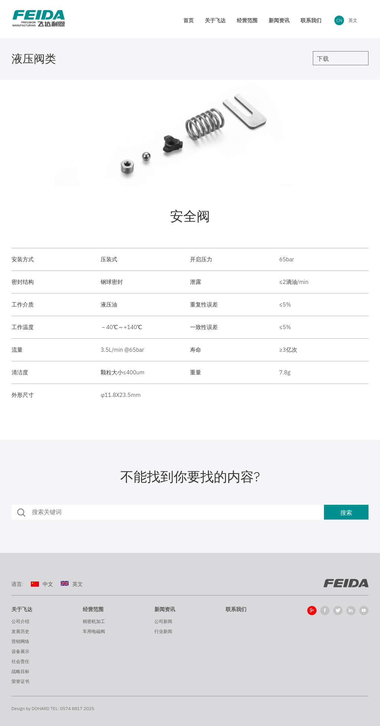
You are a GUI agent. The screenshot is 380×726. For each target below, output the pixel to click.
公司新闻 (163, 621)
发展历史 (20, 631)
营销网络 (20, 641)
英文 (352, 20)
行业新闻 (163, 631)
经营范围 (93, 609)
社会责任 (20, 661)
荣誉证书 (20, 681)
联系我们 (236, 609)
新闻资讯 (164, 609)
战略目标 (20, 671)
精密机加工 (94, 621)
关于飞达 (22, 609)
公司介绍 (20, 621)
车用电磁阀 (94, 631)
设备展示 (20, 651)
